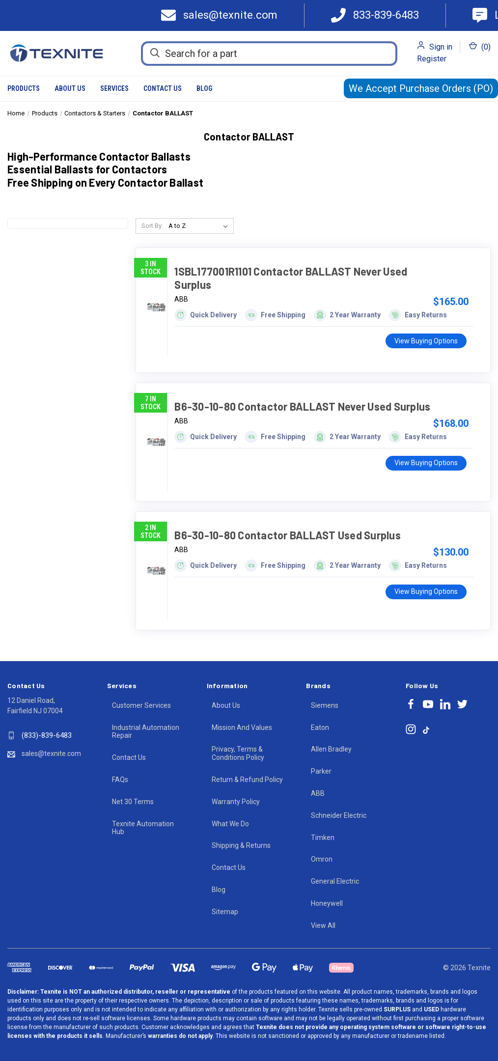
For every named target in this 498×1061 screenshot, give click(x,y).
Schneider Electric (338, 815)
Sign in (440, 47)
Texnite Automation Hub (143, 828)
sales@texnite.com (51, 753)
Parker (321, 771)
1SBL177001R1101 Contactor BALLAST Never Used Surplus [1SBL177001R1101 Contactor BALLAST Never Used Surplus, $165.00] (290, 277)
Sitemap (225, 912)
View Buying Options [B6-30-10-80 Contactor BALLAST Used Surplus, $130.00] (426, 591)
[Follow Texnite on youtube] (428, 704)
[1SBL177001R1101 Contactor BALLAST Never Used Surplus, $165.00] (156, 307)
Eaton (320, 727)
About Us (70, 88)
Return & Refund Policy (247, 779)
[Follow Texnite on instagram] (411, 729)
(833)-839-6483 (47, 735)
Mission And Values (242, 727)
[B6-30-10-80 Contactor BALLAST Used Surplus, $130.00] (156, 570)
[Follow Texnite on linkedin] (445, 704)
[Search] (155, 53)
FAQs (120, 779)
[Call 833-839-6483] (375, 15)
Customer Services (141, 705)
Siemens (324, 705)
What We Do (230, 824)
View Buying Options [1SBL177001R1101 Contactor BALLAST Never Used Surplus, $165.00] (426, 341)
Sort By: (152, 225)
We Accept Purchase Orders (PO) (421, 88)
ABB (318, 793)
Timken (322, 837)
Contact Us (162, 88)
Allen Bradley (331, 749)
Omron (321, 859)
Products (23, 88)
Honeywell (327, 903)
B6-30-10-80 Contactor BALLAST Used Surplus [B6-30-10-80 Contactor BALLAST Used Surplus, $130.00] (287, 535)
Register (431, 58)
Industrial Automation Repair (145, 732)
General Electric (335, 881)
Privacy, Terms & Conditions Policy (238, 753)
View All (323, 925)
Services (114, 88)
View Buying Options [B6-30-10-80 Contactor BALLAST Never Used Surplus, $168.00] (426, 463)
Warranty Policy (236, 802)
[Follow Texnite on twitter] (462, 704)
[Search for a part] (269, 53)
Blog (204, 88)
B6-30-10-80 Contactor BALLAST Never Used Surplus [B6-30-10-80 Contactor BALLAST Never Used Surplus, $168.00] (302, 406)
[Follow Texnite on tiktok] (426, 729)
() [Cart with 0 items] (480, 46)
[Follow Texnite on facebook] (411, 704)
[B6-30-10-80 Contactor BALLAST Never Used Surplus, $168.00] (156, 442)
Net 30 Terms (133, 802)
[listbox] (200, 226)
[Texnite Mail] (222, 15)
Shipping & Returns (241, 845)
